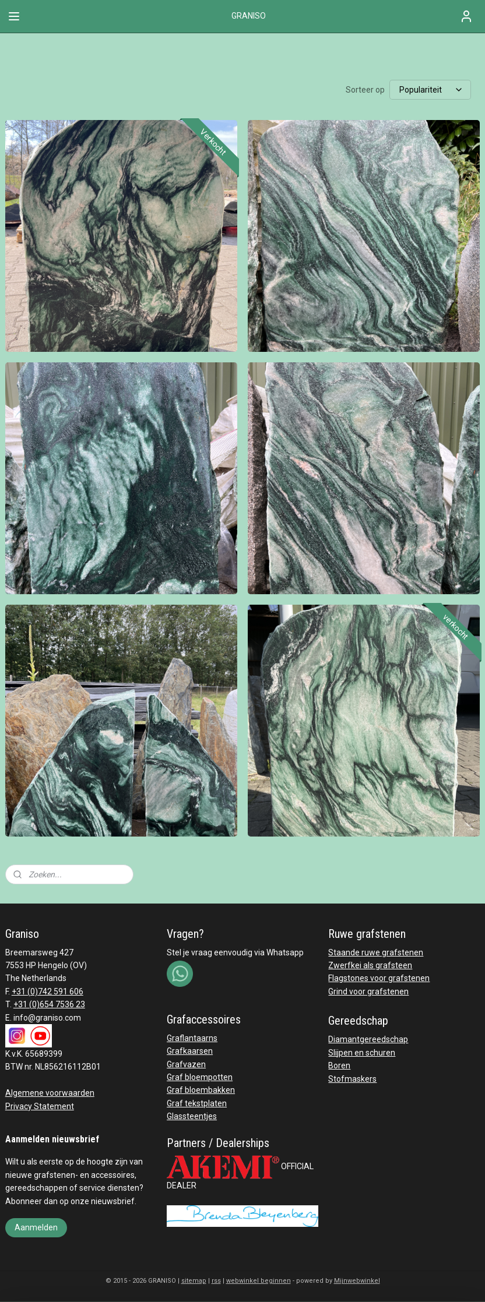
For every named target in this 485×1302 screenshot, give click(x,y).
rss (216, 1281)
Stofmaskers (352, 1079)
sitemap (193, 1281)
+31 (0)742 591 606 (47, 991)
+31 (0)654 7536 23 (49, 1004)
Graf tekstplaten (197, 1103)
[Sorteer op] (430, 89)
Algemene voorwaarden (49, 1093)
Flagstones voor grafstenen (379, 978)
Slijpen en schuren (361, 1052)
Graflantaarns (192, 1038)
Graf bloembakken (201, 1090)
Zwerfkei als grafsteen (370, 965)
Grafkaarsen (190, 1051)
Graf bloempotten (200, 1077)
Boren (339, 1065)
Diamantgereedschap (368, 1039)
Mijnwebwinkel (357, 1281)
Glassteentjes (192, 1116)
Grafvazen (186, 1064)
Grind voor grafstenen (368, 991)
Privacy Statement (39, 1106)
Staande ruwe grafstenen (375, 952)
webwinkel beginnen (258, 1281)
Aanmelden (36, 1227)
